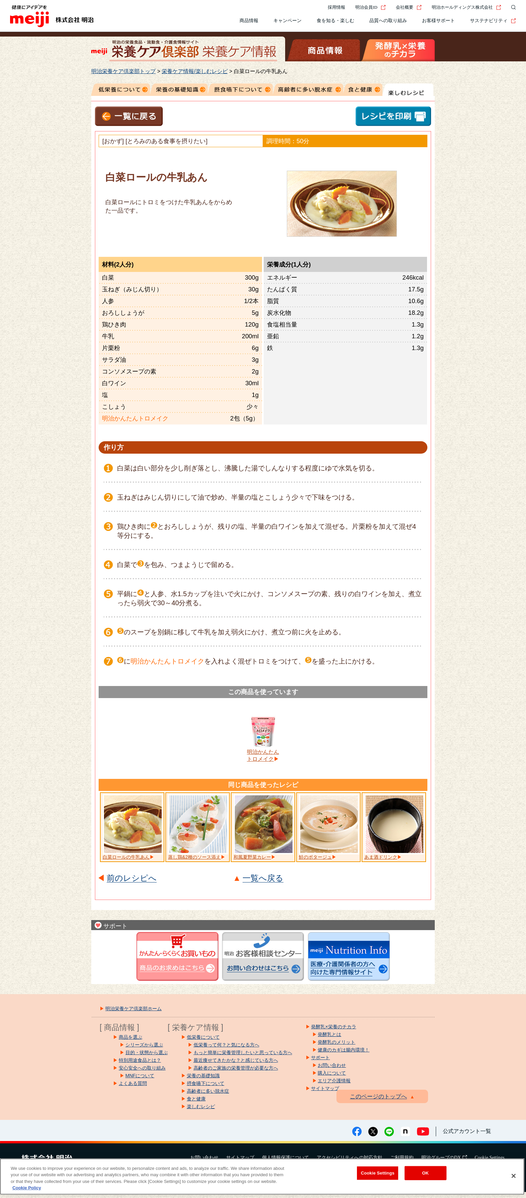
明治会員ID (370, 7)
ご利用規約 (402, 1157)
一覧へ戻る (263, 878)
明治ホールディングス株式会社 (466, 7)
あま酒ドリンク (380, 857)
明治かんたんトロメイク (263, 755)
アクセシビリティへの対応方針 (349, 1157)
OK (425, 1173)
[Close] (513, 1175)
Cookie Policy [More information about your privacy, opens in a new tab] (26, 1187)
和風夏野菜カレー (252, 857)
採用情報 (336, 7)
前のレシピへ (132, 878)
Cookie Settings (490, 1157)
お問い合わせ (204, 1157)
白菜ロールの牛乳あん (126, 857)
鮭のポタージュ (315, 857)
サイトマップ (240, 1157)
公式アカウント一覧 (467, 1131)
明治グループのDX (444, 1157)
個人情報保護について (285, 1157)
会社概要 (409, 7)
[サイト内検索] (512, 7)
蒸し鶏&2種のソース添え (194, 857)
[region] (262, 1176)
